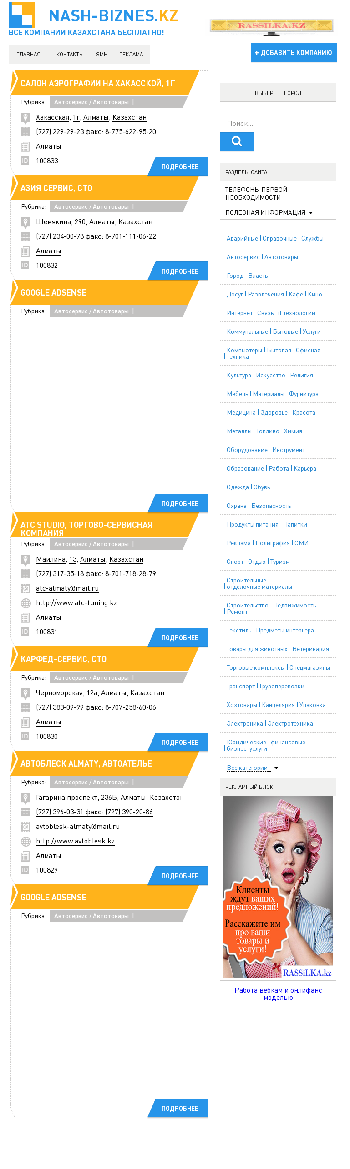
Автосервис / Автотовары (91, 101)
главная (28, 54)
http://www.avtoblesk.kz (75, 840)
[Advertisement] (147, 416)
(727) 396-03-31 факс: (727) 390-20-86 (94, 811)
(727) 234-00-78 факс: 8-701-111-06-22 (96, 236)
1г (76, 116)
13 (72, 558)
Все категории (247, 767)
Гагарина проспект (66, 797)
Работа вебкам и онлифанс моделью (278, 993)
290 (80, 221)
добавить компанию (296, 52)
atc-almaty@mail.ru (67, 587)
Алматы (96, 116)
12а (91, 692)
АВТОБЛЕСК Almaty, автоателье (86, 763)
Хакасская (52, 116)
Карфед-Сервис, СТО (63, 658)
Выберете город (278, 93)
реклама (131, 54)
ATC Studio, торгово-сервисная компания (86, 528)
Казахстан (129, 116)
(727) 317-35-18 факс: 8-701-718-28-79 (96, 573)
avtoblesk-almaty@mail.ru (78, 826)
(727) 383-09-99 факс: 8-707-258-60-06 (96, 707)
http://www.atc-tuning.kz (76, 602)
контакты (70, 54)
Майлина (51, 558)
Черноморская (59, 692)
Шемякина (53, 221)
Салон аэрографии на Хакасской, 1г (97, 83)
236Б (109, 797)
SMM (102, 54)
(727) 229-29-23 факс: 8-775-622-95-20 (96, 131)
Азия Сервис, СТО (56, 187)
